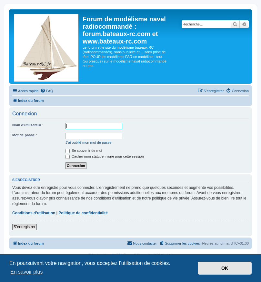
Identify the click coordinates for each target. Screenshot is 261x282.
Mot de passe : (24, 135)
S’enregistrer (24, 227)
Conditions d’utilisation (33, 213)
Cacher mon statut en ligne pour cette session (104, 156)
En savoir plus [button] (26, 272)
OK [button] (224, 268)
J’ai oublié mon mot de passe (88, 142)
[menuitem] (46, 91)
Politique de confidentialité (83, 213)
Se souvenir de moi (83, 150)
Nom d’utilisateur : (28, 125)
